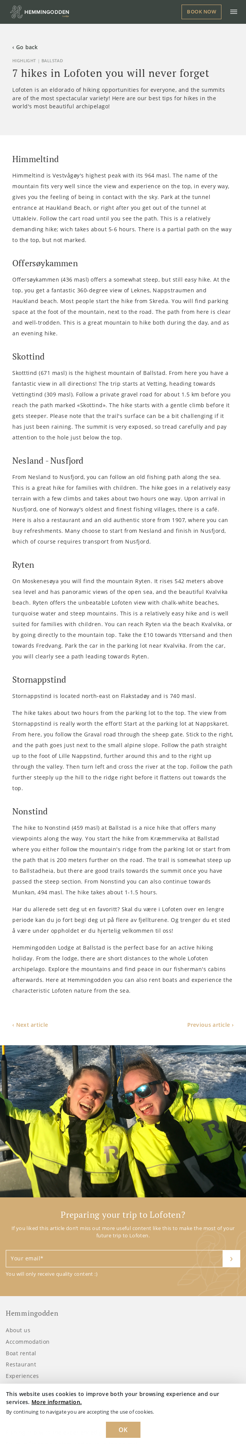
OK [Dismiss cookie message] (123, 1430)
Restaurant (21, 1364)
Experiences (22, 1375)
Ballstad (52, 60)
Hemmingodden (32, 1313)
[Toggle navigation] (234, 12)
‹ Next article (30, 1024)
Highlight (24, 60)
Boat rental (21, 1353)
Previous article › (210, 1024)
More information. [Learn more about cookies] (56, 1402)
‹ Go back (25, 47)
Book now (201, 11)
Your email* (27, 1258)
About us (18, 1330)
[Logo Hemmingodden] (40, 12)
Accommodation (28, 1341)
